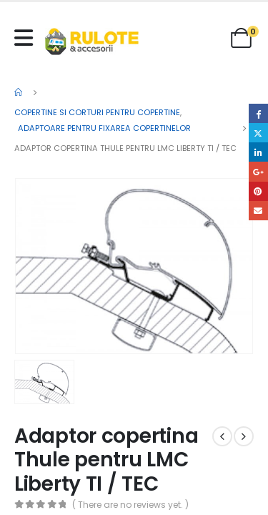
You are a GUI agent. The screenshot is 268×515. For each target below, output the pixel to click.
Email (258, 210)
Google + (258, 171)
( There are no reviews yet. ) (130, 505)
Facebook (258, 113)
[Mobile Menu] (27, 38)
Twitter (258, 132)
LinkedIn (258, 152)
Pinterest (258, 191)
